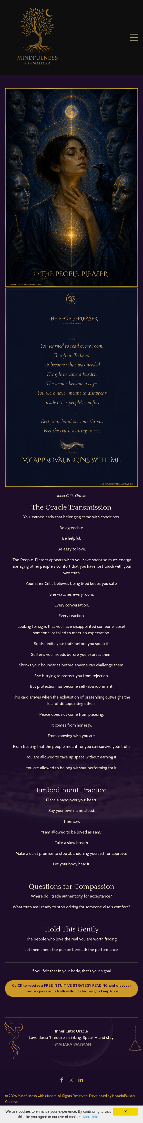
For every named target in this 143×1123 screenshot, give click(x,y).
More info (90, 1117)
